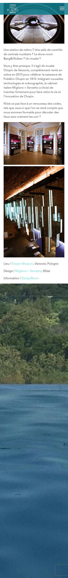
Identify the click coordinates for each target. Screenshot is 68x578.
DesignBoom (30, 278)
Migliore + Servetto (28, 271)
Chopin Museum (22, 263)
